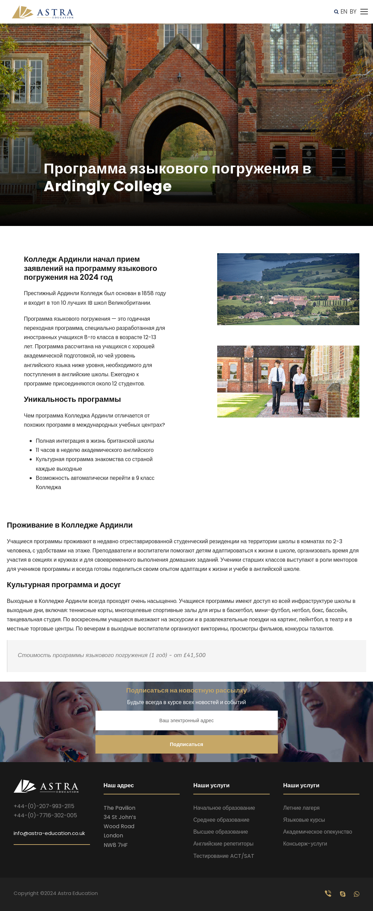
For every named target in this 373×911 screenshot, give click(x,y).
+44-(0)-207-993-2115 (44, 806)
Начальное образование (224, 808)
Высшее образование (220, 832)
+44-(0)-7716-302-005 (45, 815)
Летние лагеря (301, 808)
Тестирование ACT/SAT (223, 856)
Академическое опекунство (317, 832)
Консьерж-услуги (305, 844)
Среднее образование (221, 820)
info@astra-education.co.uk (49, 833)
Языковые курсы (304, 820)
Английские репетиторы (223, 844)
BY (353, 11)
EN (344, 11)
